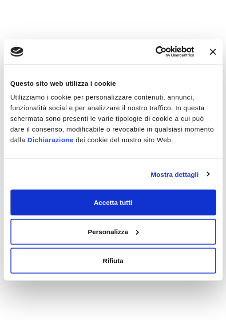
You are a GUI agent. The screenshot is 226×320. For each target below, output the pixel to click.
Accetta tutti (113, 202)
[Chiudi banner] (213, 51)
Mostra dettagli (174, 174)
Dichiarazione (51, 140)
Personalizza (113, 231)
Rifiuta (113, 260)
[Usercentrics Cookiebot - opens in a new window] (155, 52)
